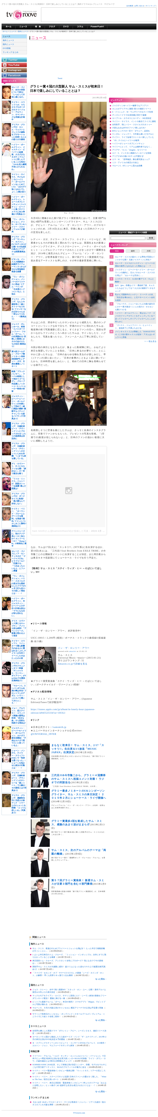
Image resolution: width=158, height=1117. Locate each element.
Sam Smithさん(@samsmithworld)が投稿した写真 (60, 531)
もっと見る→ (101, 979)
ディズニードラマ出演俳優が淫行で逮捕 (129, 115)
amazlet (72, 651)
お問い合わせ (139, 6)
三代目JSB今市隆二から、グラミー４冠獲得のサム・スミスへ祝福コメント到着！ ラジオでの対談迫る (78, 779)
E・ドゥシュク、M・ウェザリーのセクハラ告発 (132, 112)
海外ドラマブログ (52, 27)
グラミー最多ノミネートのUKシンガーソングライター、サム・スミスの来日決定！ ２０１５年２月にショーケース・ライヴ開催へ (78, 794)
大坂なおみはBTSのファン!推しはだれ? (129, 128)
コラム (80, 27)
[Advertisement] (98, 15)
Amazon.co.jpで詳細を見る (73, 664)
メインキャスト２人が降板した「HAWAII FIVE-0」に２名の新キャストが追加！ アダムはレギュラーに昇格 (135, 334)
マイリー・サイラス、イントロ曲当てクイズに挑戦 (134, 121)
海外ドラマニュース (23, 27)
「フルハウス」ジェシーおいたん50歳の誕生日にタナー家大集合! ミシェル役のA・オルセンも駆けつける (135, 307)
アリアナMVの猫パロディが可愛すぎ (128, 156)
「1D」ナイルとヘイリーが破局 (125, 140)
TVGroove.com (79, 1113)
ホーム (5, 31)
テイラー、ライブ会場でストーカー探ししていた (133, 137)
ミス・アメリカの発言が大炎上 (125, 162)
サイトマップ (151, 6)
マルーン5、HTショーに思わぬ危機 (127, 166)
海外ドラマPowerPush (97, 27)
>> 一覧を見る (150, 341)
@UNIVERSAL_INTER (43, 734)
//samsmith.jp (59, 727)
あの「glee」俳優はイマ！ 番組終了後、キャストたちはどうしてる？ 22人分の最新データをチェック (135, 288)
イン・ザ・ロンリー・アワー (73, 648)
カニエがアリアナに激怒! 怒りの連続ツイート (131, 109)
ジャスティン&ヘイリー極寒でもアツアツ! (130, 105)
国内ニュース (23, 31)
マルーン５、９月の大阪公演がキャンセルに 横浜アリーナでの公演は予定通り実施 (67, 1008)
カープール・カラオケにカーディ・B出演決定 (131, 118)
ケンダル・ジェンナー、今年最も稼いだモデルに (133, 134)
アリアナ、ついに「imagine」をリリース (129, 150)
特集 (38, 27)
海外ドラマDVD (66, 27)
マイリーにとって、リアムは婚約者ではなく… (132, 147)
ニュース (12, 31)
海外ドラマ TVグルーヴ (8, 27)
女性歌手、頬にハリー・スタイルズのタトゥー (132, 124)
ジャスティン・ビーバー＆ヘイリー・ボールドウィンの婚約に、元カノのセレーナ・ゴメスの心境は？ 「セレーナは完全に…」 (135, 272)
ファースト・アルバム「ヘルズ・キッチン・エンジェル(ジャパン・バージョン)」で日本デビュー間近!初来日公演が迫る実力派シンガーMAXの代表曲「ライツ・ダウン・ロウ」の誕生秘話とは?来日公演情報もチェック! (69, 1058)
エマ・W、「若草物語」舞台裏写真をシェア (131, 159)
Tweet (60, 78)
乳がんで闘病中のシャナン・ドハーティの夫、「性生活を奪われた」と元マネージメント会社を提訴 (135, 297)
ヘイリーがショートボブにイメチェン (128, 143)
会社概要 (129, 6)
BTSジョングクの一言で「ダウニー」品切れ (131, 131)
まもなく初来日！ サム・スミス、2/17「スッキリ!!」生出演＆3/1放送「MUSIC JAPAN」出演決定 (77, 749)
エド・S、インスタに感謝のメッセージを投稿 (131, 153)
